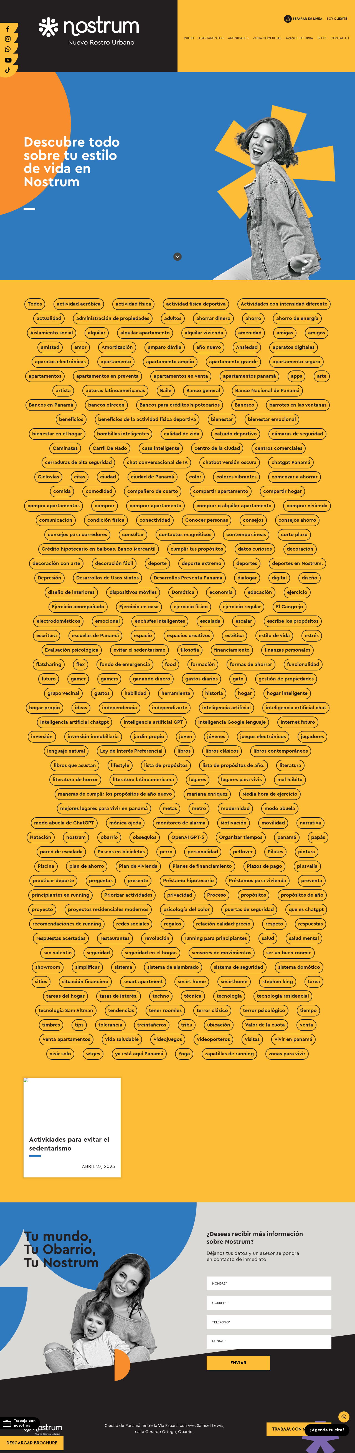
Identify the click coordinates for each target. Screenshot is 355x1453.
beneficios (71, 419)
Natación (40, 837)
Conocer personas (206, 520)
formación (203, 664)
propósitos (253, 894)
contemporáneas (246, 534)
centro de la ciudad (217, 448)
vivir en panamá (293, 1039)
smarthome (234, 981)
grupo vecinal (63, 693)
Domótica (183, 592)
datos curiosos (255, 548)
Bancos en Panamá (51, 404)
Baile (165, 390)
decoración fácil (114, 563)
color (195, 476)
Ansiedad (247, 347)
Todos (35, 303)
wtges (93, 1053)
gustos (102, 693)
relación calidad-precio (223, 923)
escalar (243, 621)
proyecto (42, 909)
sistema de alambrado (173, 967)
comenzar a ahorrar (295, 476)
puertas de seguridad (249, 909)
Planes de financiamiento (202, 866)
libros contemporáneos (280, 750)
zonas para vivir (287, 1053)
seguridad (98, 952)
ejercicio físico (191, 606)
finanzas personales (287, 649)
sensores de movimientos (221, 952)
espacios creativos (188, 635)
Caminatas (65, 448)
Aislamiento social (51, 332)
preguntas (101, 880)
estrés (312, 635)
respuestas (310, 923)
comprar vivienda (307, 505)
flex (80, 664)
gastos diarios (201, 678)
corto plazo (294, 534)
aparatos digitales (294, 347)
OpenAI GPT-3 (187, 837)
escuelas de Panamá (95, 635)
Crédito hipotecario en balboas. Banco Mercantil (99, 548)
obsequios (144, 837)
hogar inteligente (287, 693)
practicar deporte (53, 880)
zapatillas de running (229, 1053)
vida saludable (122, 1039)
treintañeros (151, 1024)
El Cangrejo (289, 606)
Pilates (275, 851)
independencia (119, 707)
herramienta (175, 693)
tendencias (121, 1010)
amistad (50, 347)
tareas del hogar (65, 995)
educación (260, 592)
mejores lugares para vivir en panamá (104, 808)
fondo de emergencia (125, 664)
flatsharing (48, 664)
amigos (316, 332)
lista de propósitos (165, 765)
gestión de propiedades (286, 678)
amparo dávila (164, 347)
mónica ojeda (125, 822)
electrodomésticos (58, 621)
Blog (322, 38)
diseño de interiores (71, 592)
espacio (143, 635)
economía (221, 592)
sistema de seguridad (238, 967)
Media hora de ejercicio (269, 793)
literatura (290, 765)
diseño (309, 577)
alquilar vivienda (204, 332)
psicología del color (186, 909)
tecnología (229, 995)
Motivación (233, 822)
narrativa (310, 822)
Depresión (49, 577)
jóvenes (216, 736)
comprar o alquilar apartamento (234, 505)
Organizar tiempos (240, 837)
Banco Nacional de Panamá (267, 390)
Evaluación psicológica (71, 649)
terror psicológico (264, 1010)
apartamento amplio (170, 361)
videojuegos (168, 1039)
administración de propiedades (112, 318)
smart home (192, 981)
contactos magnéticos (185, 534)
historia (214, 693)
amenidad (250, 332)
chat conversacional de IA (157, 462)
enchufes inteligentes (160, 621)
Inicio (189, 38)
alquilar (96, 332)
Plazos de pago (264, 866)
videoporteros (213, 1039)
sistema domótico (299, 967)
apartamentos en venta (181, 376)
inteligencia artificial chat (296, 707)
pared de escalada (61, 851)
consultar (133, 534)
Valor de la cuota (265, 1024)
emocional (107, 621)
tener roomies (165, 1010)
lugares (197, 779)
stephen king (277, 981)
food (170, 664)
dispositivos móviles (133, 592)
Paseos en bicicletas (121, 851)
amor (80, 347)
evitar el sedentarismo (139, 649)
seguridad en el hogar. (151, 952)
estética (234, 635)
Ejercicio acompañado (78, 606)
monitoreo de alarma (181, 822)
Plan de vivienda (138, 866)
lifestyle (120, 765)
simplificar (87, 967)
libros (184, 750)
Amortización (117, 347)
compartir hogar (282, 491)
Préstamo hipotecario (188, 880)
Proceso (216, 894)
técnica (193, 995)
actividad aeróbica (79, 303)
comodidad (99, 491)
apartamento (116, 361)
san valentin (58, 952)
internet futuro (298, 722)
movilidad (273, 822)
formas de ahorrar (251, 664)
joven (185, 736)
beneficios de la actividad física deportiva (147, 419)
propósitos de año (302, 894)
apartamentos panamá (249, 376)
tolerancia (110, 1024)
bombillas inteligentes (123, 433)
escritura (46, 635)
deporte (157, 563)
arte (321, 376)
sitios (41, 981)
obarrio (109, 837)
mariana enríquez (207, 793)
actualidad (49, 318)
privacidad (179, 894)
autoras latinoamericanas (115, 390)
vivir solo (60, 1053)
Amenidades (238, 38)
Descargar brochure (31, 1443)
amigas (285, 332)
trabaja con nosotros (299, 1429)
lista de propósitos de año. (233, 765)
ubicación (218, 1024)
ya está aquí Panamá (139, 1053)
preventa (311, 880)
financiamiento (232, 649)
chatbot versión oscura (230, 462)
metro (199, 808)
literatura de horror (75, 779)
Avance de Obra (299, 38)
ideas (81, 707)
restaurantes (115, 938)
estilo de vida (274, 635)
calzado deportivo (235, 433)
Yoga (184, 1053)
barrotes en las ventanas (297, 404)
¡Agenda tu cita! (327, 1430)
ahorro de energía (297, 318)
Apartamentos (211, 38)
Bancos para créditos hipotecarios (180, 404)
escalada (210, 621)
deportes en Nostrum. (297, 563)
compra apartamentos (53, 505)
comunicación (55, 520)
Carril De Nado (110, 448)
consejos (253, 520)
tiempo (308, 1010)
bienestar (222, 419)
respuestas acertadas (60, 938)
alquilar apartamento (145, 332)
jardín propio (149, 736)
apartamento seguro (296, 361)
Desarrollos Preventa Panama (188, 577)
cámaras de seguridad (297, 433)
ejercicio (297, 592)
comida (62, 491)
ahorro (253, 318)
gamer (78, 678)
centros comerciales (278, 448)
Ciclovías (48, 476)
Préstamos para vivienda (257, 880)
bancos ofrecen (106, 404)
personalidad (202, 851)
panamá (286, 837)
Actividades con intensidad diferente (284, 303)
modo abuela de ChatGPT (64, 822)
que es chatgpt (306, 909)
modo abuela (280, 808)
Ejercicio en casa (139, 606)
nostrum (76, 837)
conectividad (155, 520)
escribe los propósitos (292, 621)
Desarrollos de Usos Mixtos (107, 577)
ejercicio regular (242, 606)
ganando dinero (151, 678)
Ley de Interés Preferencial (131, 750)
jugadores (312, 736)
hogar (245, 693)
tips (79, 1024)
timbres (51, 1024)
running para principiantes (215, 938)
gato (238, 678)
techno (161, 995)
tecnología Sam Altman (66, 1010)
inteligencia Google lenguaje (232, 722)
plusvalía (307, 866)
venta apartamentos (66, 1039)
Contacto (340, 38)
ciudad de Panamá (152, 476)
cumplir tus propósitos (197, 548)
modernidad (235, 808)
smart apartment (143, 981)
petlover (243, 851)
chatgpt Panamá (291, 462)
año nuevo (208, 347)
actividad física (133, 303)
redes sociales (132, 923)
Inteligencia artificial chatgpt (74, 722)
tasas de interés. (119, 995)
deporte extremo (201, 563)
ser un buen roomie (288, 952)
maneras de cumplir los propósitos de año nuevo (115, 793)
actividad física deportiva (196, 303)
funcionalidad (303, 664)
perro (166, 851)
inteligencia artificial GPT (153, 722)
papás (318, 837)
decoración (300, 548)
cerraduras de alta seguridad (78, 462)
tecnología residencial (283, 995)
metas (170, 808)
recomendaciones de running (66, 923)
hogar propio (44, 707)
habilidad (135, 693)
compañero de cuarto (152, 491)
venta (306, 1024)
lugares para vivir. (241, 779)
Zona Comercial (267, 38)
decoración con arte (56, 563)
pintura (306, 851)
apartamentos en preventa (107, 376)
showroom (47, 967)
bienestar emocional (272, 419)
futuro (49, 678)
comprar (105, 505)
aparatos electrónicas (60, 361)
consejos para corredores (77, 534)
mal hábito (290, 779)
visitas (252, 1039)
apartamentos (45, 376)
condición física (106, 520)
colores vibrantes (236, 476)
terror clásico (212, 1010)
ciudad (108, 476)
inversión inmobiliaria (93, 736)
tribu (186, 1024)
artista (63, 390)
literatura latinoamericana (143, 779)
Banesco (244, 404)
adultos (172, 318)
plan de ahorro (86, 866)
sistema (123, 967)
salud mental (304, 938)
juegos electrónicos (263, 736)
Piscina (46, 866)
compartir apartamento (220, 491)
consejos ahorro (297, 520)
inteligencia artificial (226, 707)
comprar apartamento (155, 505)
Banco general (203, 390)
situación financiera (85, 981)
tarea (314, 981)
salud (268, 938)
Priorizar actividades (128, 894)
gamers (109, 678)
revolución (156, 938)
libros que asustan (75, 765)
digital (279, 577)
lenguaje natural (66, 750)
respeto (274, 923)
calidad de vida (181, 433)
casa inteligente (160, 448)
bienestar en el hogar (57, 433)
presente (138, 880)
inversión (42, 736)
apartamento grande (233, 361)
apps (296, 376)
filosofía (190, 649)
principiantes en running (60, 894)
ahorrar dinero (213, 318)
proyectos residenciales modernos (108, 909)
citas (79, 476)
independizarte (169, 707)
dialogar (247, 577)
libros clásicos (222, 750)
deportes (246, 563)
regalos (172, 923)
